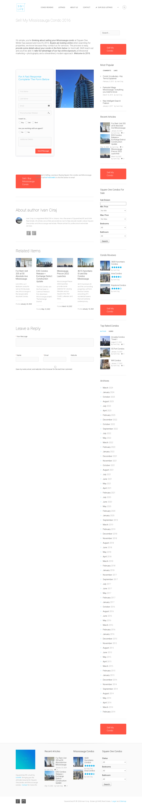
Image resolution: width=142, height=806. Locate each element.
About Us (74, 7)
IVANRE (18, 777)
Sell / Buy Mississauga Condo (28, 181)
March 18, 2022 (67, 306)
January (108, 392)
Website (74, 355)
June (107, 479)
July (107, 406)
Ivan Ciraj (48, 210)
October (109, 397)
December (110, 420)
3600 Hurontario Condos (88, 760)
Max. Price (104, 215)
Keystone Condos (118, 285)
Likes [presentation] (115, 70)
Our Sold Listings (103, 7)
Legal (114, 801)
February (109, 415)
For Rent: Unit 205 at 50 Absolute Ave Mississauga (22, 275)
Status (105, 758)
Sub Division (105, 200)
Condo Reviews (47, 7)
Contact (86, 7)
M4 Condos (116, 360)
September (110, 429)
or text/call (73, 48)
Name (19, 355)
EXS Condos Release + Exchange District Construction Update (44, 276)
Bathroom (104, 232)
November (110, 461)
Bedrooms (104, 224)
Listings (61, 7)
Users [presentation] (111, 331)
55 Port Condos (117, 349)
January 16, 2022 (88, 309)
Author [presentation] (103, 331)
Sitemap (123, 801)
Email (46, 355)
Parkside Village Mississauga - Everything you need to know (113, 89)
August (108, 401)
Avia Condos (116, 273)
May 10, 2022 (45, 309)
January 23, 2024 (26, 304)
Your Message (22, 336)
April (107, 410)
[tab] (107, 71)
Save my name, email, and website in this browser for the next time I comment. (44, 369)
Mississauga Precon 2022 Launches (63, 273)
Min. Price (104, 207)
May (107, 438)
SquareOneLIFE (78, 218)
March (108, 388)
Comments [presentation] (107, 70)
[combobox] (110, 33)
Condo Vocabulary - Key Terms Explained (113, 77)
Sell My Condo (110, 49)
